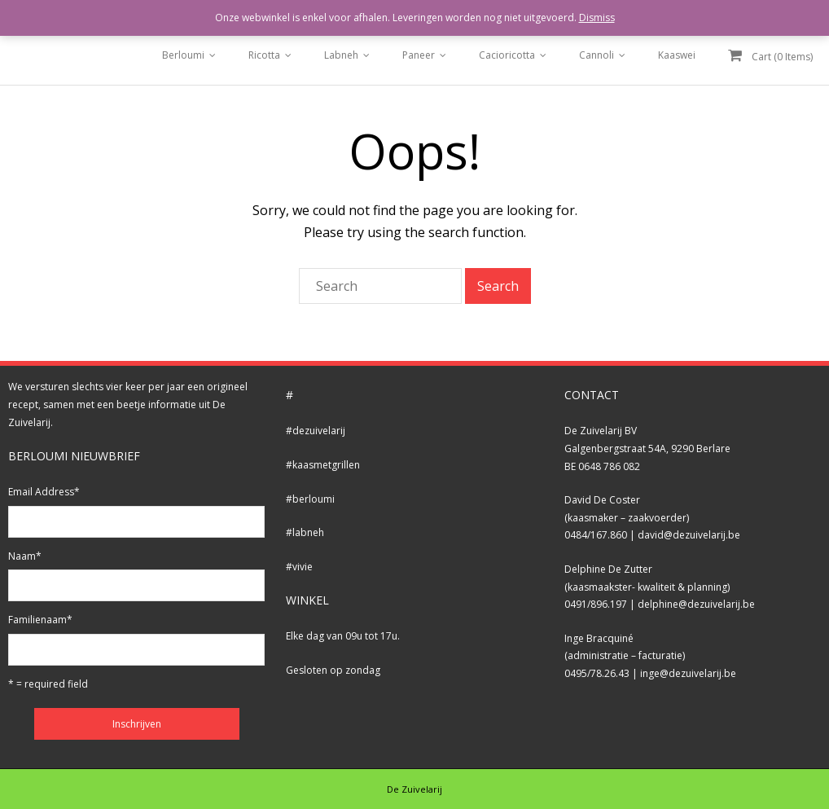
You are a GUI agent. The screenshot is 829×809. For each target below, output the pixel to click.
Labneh (341, 55)
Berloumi (183, 55)
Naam (25, 556)
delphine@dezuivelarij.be (696, 604)
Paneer (418, 55)
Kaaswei (676, 55)
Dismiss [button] (597, 17)
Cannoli (596, 55)
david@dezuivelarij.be (689, 535)
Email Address (44, 492)
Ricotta (264, 55)
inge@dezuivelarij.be (688, 673)
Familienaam (40, 620)
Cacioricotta (507, 55)
